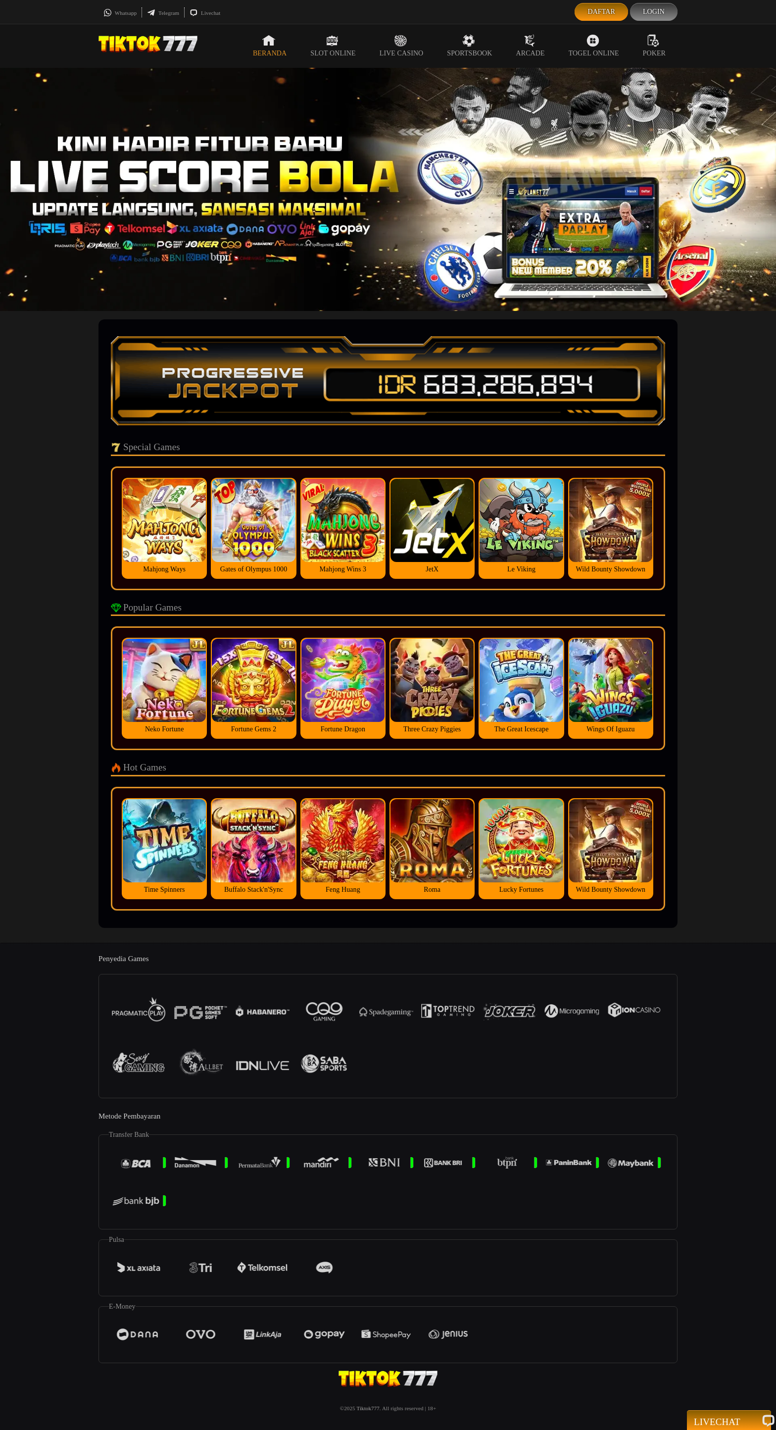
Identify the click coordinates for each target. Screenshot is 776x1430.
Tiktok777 (367, 1408)
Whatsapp (120, 13)
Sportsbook (469, 45)
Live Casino (402, 45)
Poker (654, 45)
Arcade (530, 45)
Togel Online (594, 45)
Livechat (205, 13)
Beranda (270, 45)
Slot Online (332, 45)
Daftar (601, 11)
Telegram (163, 13)
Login (654, 11)
